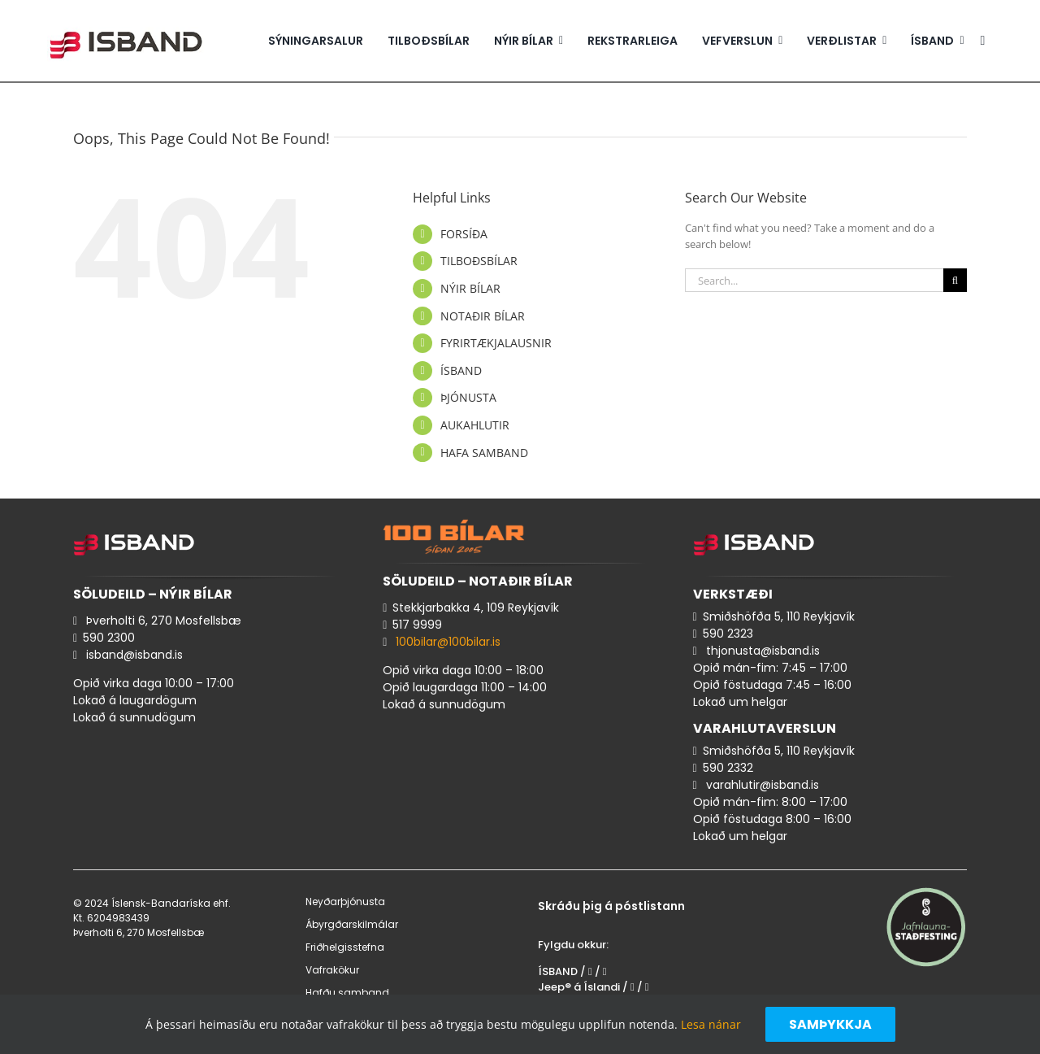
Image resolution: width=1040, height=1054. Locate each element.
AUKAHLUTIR (474, 425)
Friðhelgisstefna (345, 947)
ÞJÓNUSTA (468, 397)
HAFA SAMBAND (484, 452)
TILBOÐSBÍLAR (479, 260)
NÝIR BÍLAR (470, 288)
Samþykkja (830, 1024)
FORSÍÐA (464, 234)
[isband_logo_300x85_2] (126, 23)
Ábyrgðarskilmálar (352, 924)
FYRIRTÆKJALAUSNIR (496, 343)
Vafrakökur (332, 970)
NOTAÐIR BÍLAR (482, 316)
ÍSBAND (461, 370)
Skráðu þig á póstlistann (611, 906)
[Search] (955, 280)
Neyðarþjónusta (345, 901)
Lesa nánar (711, 1024)
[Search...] (814, 280)
